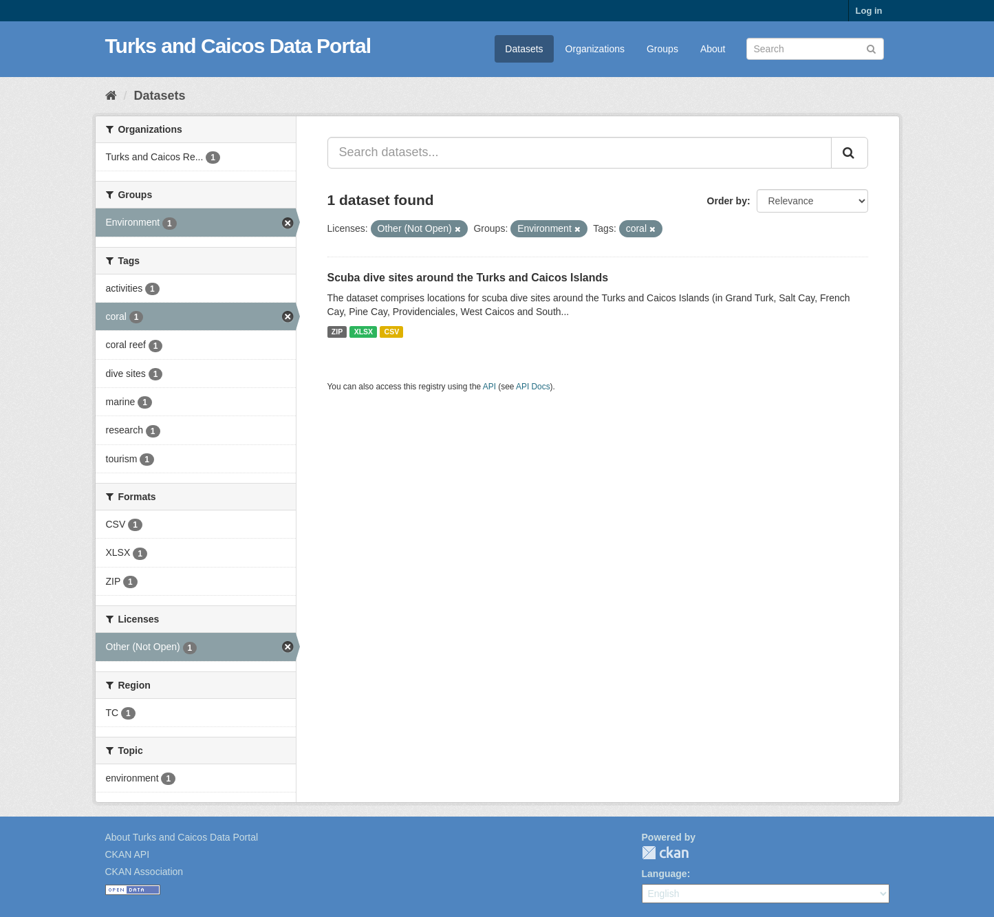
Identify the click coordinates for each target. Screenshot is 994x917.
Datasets (524, 48)
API (489, 386)
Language (664, 873)
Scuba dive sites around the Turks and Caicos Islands (468, 277)
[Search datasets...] (579, 153)
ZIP (337, 331)
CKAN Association (144, 871)
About (713, 48)
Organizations (595, 48)
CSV (392, 331)
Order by (727, 200)
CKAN (665, 852)
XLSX (363, 331)
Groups (662, 48)
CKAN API (127, 854)
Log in (869, 11)
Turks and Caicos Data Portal (238, 45)
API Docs (533, 386)
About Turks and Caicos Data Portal (182, 837)
